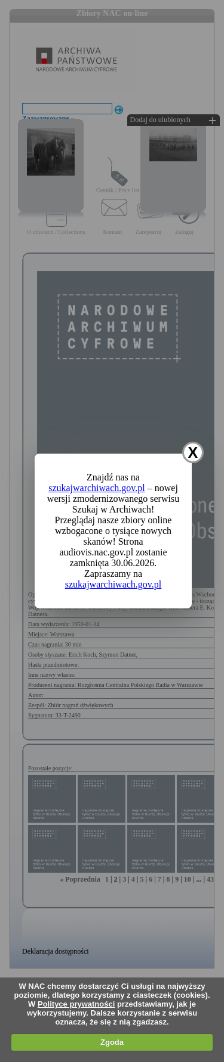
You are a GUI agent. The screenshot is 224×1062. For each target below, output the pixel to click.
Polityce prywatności (76, 1003)
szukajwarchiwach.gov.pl (96, 488)
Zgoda (112, 1042)
